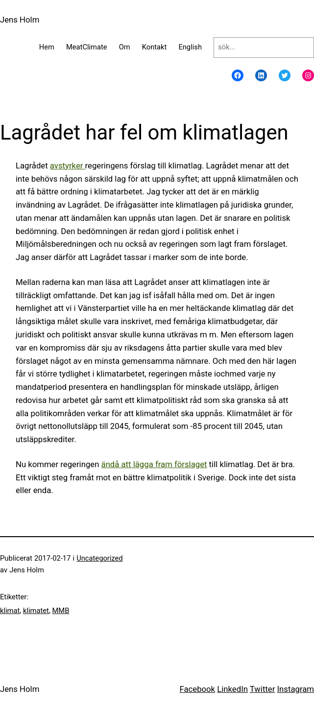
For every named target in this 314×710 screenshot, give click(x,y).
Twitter (262, 689)
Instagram (295, 689)
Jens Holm (19, 19)
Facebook (197, 689)
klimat (10, 610)
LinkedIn (232, 689)
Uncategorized (99, 558)
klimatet (36, 610)
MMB (60, 610)
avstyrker (67, 165)
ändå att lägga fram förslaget (154, 464)
